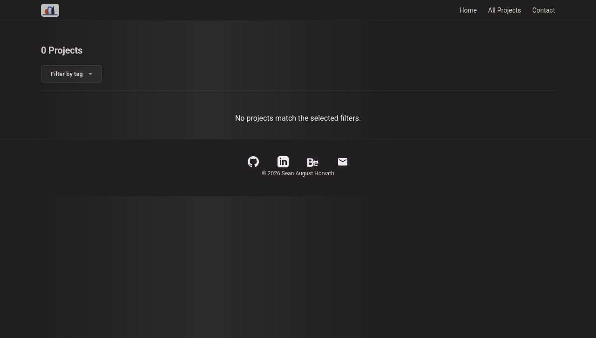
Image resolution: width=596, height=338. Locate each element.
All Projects (504, 10)
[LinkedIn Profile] (283, 161)
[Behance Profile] (312, 161)
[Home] (50, 10)
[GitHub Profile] (253, 161)
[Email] (342, 161)
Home (468, 10)
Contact (543, 10)
